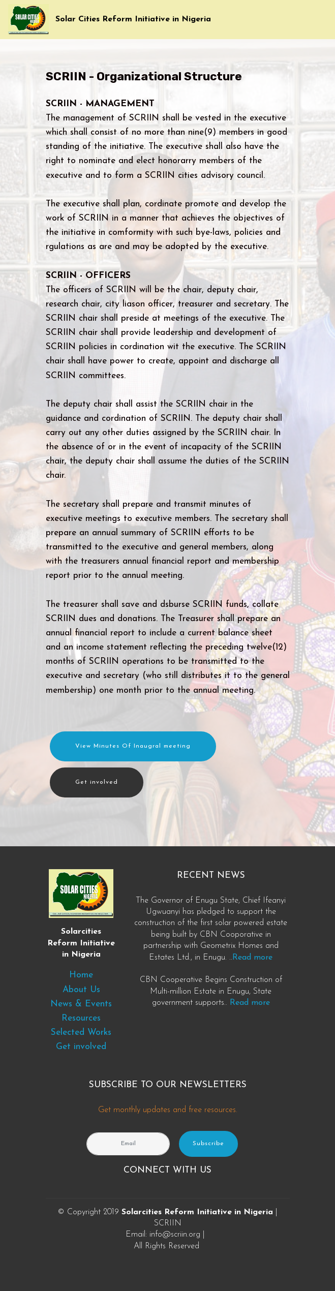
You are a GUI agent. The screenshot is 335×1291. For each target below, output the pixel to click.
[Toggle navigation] (319, 16)
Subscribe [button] (208, 1144)
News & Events (81, 1004)
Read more (252, 958)
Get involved (96, 782)
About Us (81, 990)
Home (81, 975)
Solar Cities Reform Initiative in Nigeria (133, 19)
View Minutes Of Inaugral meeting (133, 746)
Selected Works (81, 1032)
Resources (81, 1018)
